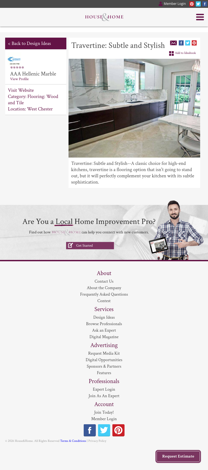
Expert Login (104, 389)
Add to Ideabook (185, 53)
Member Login (104, 419)
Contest (104, 301)
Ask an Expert (104, 330)
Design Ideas (104, 317)
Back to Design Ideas (31, 43)
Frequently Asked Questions (104, 294)
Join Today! (104, 412)
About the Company (104, 288)
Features (104, 373)
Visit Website (21, 90)
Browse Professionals (104, 324)
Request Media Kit (104, 353)
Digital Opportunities (104, 360)
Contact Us (104, 281)
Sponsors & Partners (104, 366)
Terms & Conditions (73, 441)
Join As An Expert (104, 396)
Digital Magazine (103, 337)
